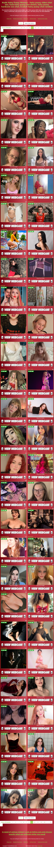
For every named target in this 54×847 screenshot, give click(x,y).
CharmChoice (31, 285)
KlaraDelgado (31, 257)
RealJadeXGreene (5, 788)
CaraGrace (30, 397)
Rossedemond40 (5, 424)
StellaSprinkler (5, 732)
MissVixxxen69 (32, 732)
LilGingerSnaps (5, 620)
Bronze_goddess (32, 453)
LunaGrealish (31, 704)
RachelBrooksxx (5, 118)
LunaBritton (4, 229)
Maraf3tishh (4, 201)
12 (42, 27)
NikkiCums (3, 173)
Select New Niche (30, 23)
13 (45, 27)
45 (51, 27)
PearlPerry (3, 759)
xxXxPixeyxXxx (5, 536)
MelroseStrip (31, 675)
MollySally (30, 340)
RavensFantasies (32, 564)
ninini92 (3, 340)
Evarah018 (3, 592)
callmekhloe (4, 564)
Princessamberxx (32, 592)
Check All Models (6, 27)
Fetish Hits (40, 846)
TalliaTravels (31, 34)
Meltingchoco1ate (32, 759)
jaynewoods (4, 508)
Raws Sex (9, 18)
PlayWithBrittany (32, 788)
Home (20, 23)
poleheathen (31, 620)
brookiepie (30, 118)
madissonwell (31, 424)
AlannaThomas (32, 480)
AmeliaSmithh (4, 675)
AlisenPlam (31, 229)
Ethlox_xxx (4, 480)
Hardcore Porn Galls (42, 18)
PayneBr (30, 62)
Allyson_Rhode (32, 145)
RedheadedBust (5, 453)
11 (38, 27)
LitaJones (3, 397)
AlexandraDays (32, 173)
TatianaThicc (31, 89)
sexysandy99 (4, 145)
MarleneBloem (31, 313)
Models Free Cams (17, 18)
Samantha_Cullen (32, 648)
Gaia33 (29, 508)
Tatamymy (30, 536)
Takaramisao (4, 704)
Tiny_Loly (30, 369)
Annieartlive (4, 648)
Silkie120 (3, 369)
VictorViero (31, 201)
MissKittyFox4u (5, 62)
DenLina (3, 285)
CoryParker (4, 257)
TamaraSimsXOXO (6, 89)
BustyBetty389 (5, 34)
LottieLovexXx (4, 313)
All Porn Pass (33, 18)
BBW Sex (26, 18)
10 (35, 27)
